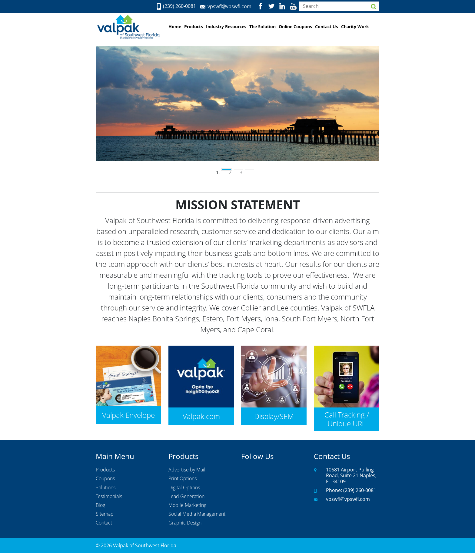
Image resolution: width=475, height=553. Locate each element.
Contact (104, 523)
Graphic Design (184, 523)
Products (193, 26)
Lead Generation (186, 497)
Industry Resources (226, 26)
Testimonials (109, 497)
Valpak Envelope (128, 415)
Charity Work (355, 26)
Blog (100, 505)
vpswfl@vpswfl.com (229, 6)
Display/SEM (274, 416)
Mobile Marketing (187, 505)
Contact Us (326, 26)
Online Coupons (295, 26)
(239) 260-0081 (179, 6)
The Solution (262, 26)
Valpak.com (201, 416)
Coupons (105, 479)
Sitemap (105, 514)
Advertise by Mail (186, 470)
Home (174, 26)
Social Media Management (196, 514)
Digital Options (184, 488)
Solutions (105, 488)
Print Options (182, 479)
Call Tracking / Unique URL (346, 419)
